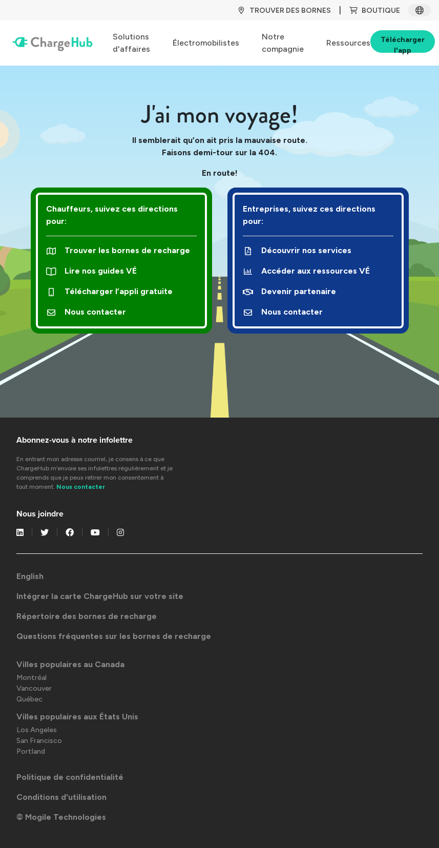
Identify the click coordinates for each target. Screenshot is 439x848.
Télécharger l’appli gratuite (109, 291)
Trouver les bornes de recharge (118, 250)
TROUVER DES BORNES (284, 10)
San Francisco (39, 740)
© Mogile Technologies (61, 817)
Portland (30, 751)
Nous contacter (86, 312)
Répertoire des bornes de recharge (86, 616)
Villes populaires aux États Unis (77, 716)
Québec (29, 699)
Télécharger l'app (403, 44)
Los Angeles (36, 730)
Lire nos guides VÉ (91, 271)
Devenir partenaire (290, 291)
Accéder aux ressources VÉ (306, 271)
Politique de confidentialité (69, 777)
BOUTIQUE (374, 10)
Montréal (31, 677)
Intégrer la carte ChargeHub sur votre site (99, 596)
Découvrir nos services (297, 250)
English (30, 576)
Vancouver (34, 688)
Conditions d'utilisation (61, 797)
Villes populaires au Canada (70, 664)
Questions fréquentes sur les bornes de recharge (113, 636)
